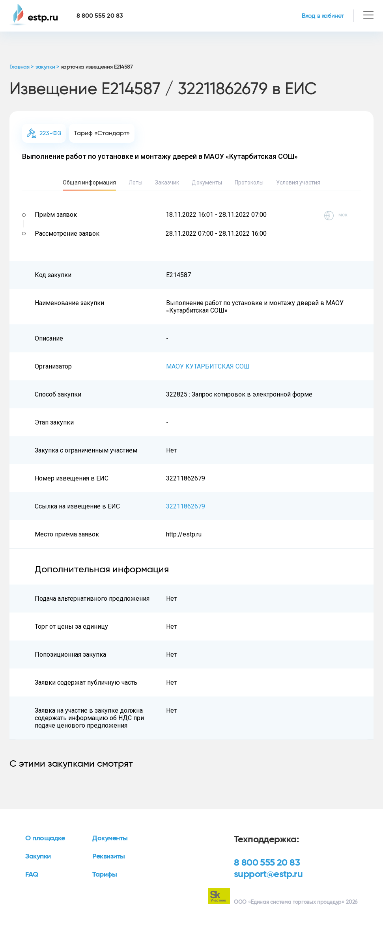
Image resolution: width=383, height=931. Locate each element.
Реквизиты (108, 856)
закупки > (47, 67)
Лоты (135, 182)
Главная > (21, 67)
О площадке (45, 838)
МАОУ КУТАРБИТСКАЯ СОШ (208, 366)
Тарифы (104, 874)
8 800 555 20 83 (267, 863)
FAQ (31, 874)
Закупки (38, 856)
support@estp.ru (268, 874)
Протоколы (249, 182)
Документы (207, 182)
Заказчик (167, 182)
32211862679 (185, 506)
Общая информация (89, 182)
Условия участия (298, 182)
